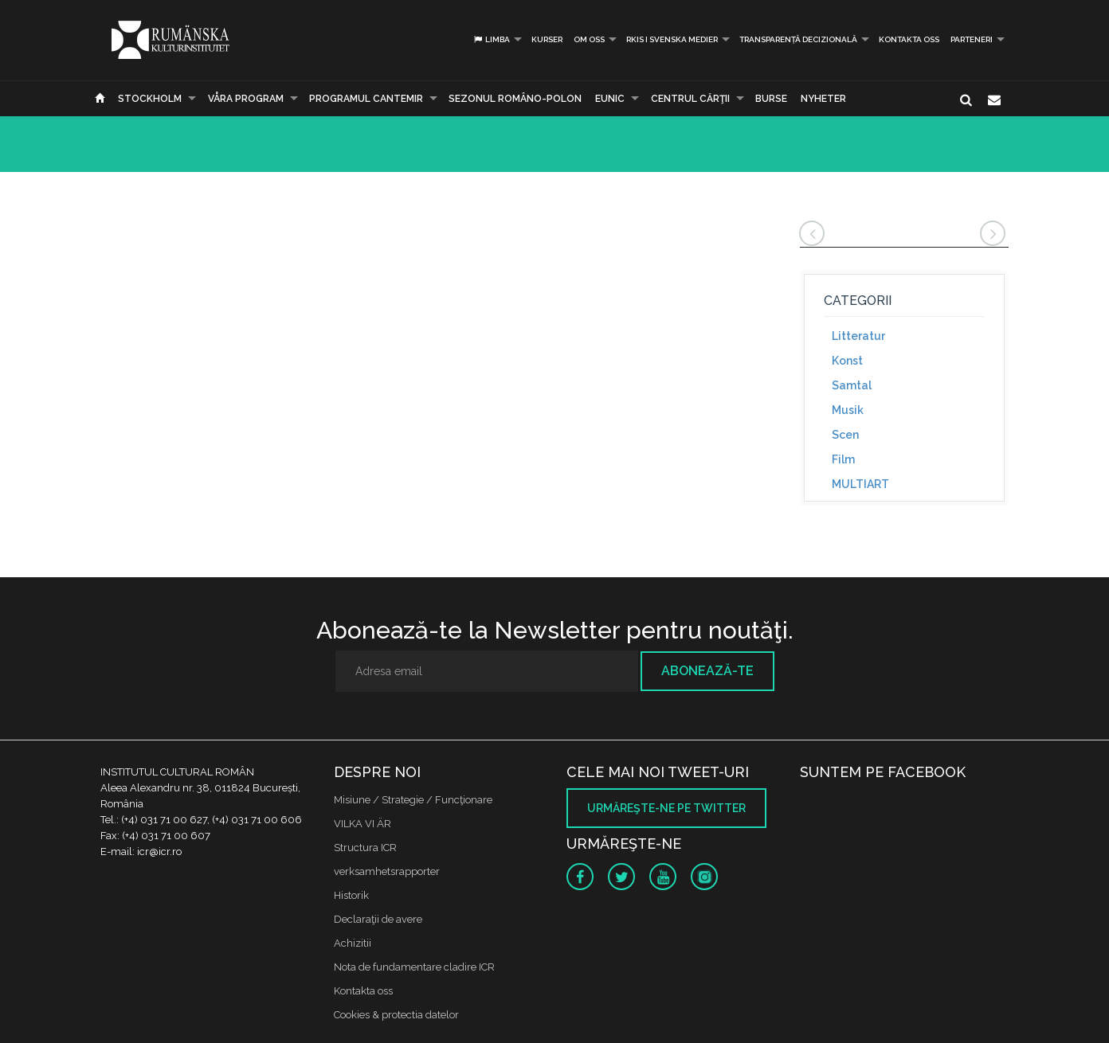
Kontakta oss (909, 39)
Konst (847, 360)
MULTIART (860, 484)
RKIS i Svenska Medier (672, 39)
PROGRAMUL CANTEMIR (366, 98)
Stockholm (150, 98)
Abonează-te (707, 670)
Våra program (246, 98)
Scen (845, 434)
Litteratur (858, 336)
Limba (491, 39)
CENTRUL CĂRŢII (690, 98)
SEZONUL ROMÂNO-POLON (515, 98)
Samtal (852, 385)
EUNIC (610, 98)
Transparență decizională (798, 39)
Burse (771, 98)
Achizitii (352, 943)
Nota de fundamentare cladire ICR (414, 967)
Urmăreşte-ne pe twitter (666, 808)
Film (843, 459)
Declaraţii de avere (378, 919)
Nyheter (823, 98)
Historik (351, 895)
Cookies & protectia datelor (396, 1015)
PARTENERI (971, 39)
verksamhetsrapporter (387, 871)
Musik (848, 410)
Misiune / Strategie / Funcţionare (413, 800)
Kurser (546, 39)
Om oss (589, 39)
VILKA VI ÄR (362, 824)
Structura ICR (365, 848)
